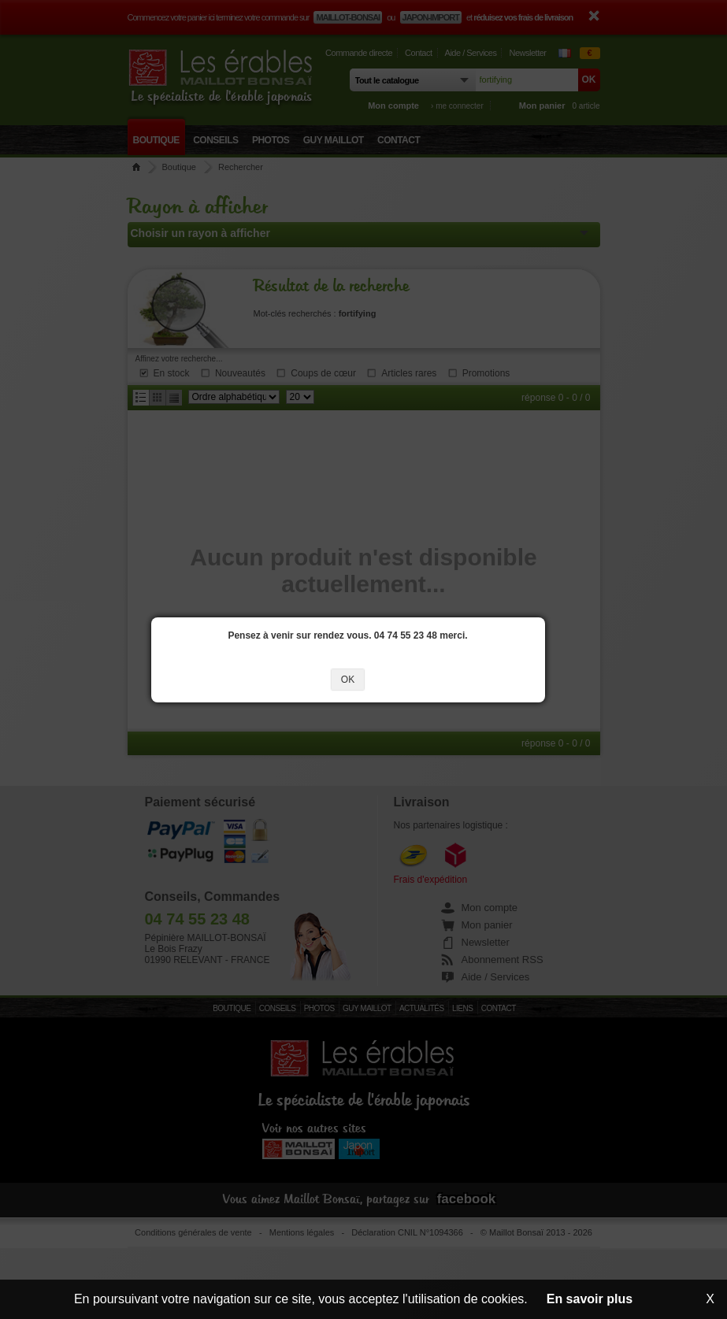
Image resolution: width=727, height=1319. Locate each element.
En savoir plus (589, 1299)
